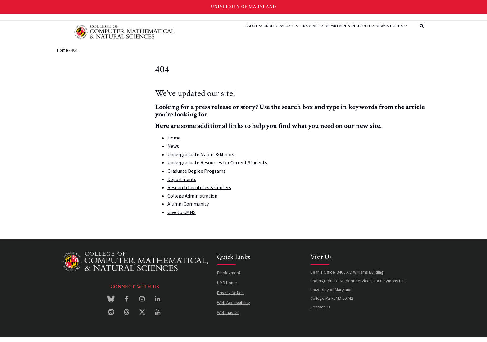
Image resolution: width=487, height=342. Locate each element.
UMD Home (227, 287)
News (173, 151)
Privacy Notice (230, 297)
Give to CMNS (181, 217)
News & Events (388, 32)
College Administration (192, 200)
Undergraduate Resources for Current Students (217, 167)
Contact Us (320, 311)
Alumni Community (188, 209)
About (223, 32)
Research (354, 32)
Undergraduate (256, 32)
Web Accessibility (233, 307)
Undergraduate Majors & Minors (200, 159)
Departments (323, 32)
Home (62, 54)
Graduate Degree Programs (196, 175)
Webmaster (228, 317)
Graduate (292, 32)
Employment (228, 277)
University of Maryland (243, 6)
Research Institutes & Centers (199, 192)
